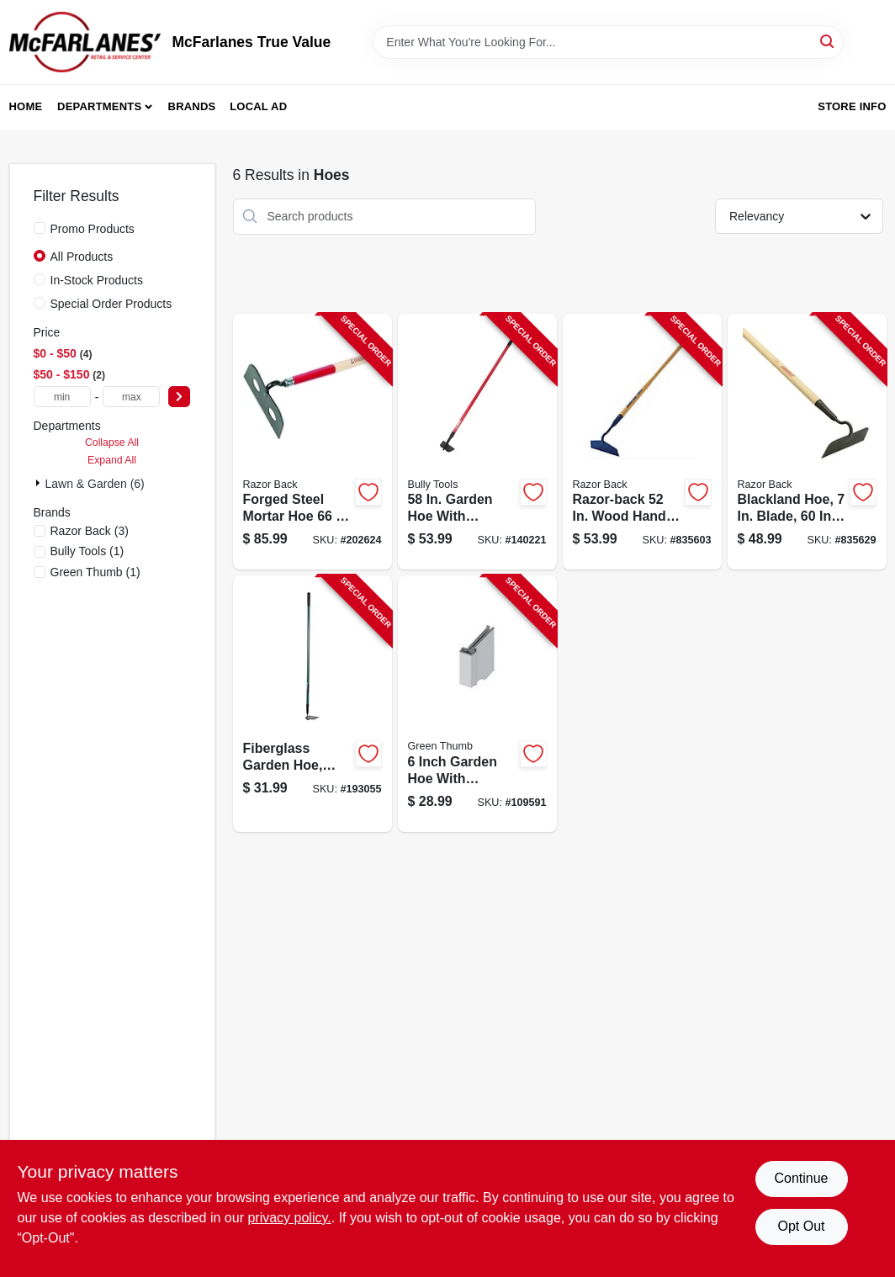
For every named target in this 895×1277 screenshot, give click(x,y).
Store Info (852, 106)
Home (26, 106)
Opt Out (800, 1226)
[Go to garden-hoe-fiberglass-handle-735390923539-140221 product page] (477, 442)
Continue (801, 1178)
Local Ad (258, 106)
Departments (99, 106)
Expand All (111, 460)
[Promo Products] (39, 228)
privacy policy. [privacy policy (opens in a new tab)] (289, 1218)
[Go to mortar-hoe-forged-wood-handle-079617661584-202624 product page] (312, 442)
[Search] (828, 41)
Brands (192, 106)
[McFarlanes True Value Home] (85, 42)
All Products (82, 256)
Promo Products (92, 229)
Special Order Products (111, 303)
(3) (89, 531)
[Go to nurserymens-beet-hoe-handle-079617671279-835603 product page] (642, 442)
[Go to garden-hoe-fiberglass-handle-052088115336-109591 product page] (477, 703)
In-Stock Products (97, 280)
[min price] (62, 396)
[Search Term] (608, 42)
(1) (87, 551)
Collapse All (112, 442)
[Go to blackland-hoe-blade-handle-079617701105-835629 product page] (807, 442)
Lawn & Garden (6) (95, 483)
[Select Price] (179, 396)
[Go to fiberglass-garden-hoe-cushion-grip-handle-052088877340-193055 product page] (312, 703)
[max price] (131, 396)
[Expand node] (39, 483)
